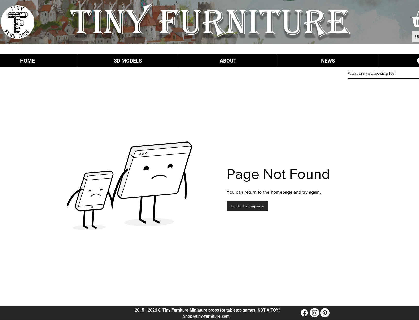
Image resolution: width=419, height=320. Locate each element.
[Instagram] (314, 312)
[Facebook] (304, 312)
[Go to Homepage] (247, 206)
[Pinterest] (325, 312)
